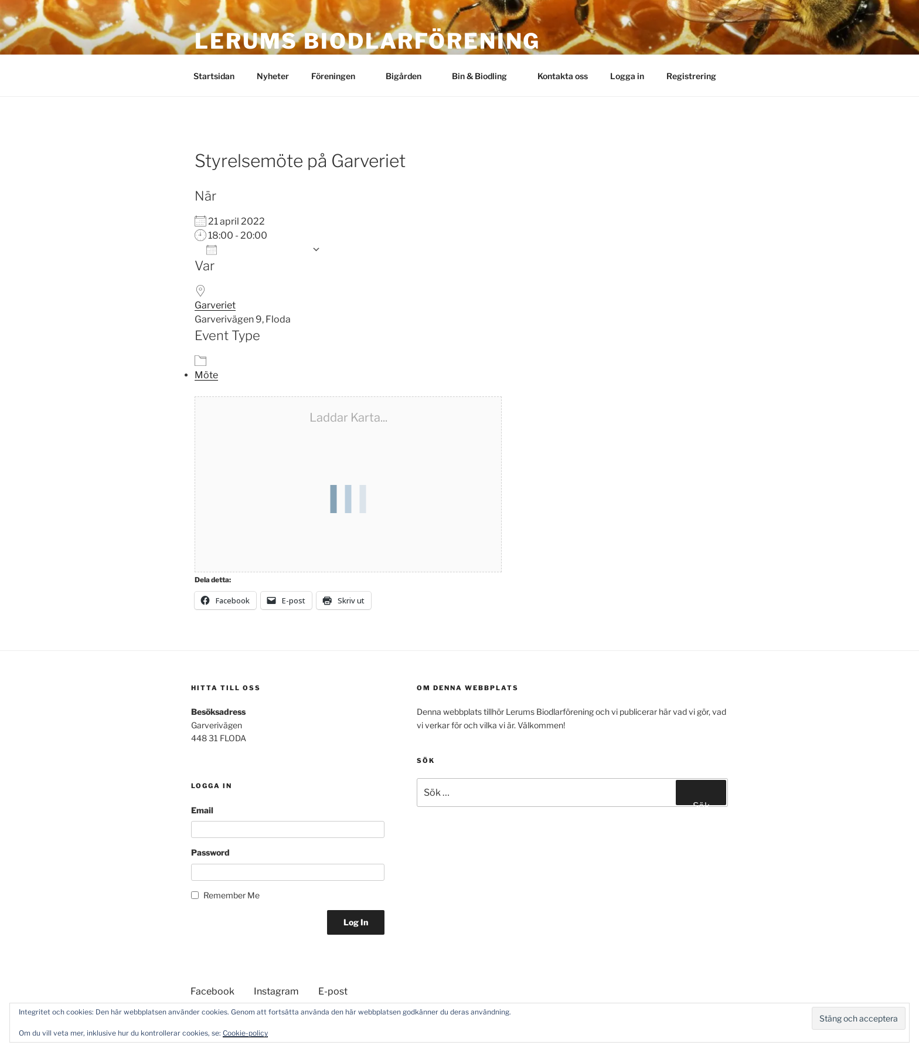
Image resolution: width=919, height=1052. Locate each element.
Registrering (691, 76)
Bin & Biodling (485, 76)
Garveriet (215, 305)
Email (202, 810)
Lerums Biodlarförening (367, 41)
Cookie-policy (245, 1033)
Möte (206, 375)
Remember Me (231, 895)
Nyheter (273, 76)
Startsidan (213, 76)
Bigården (409, 76)
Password (210, 852)
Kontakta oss (562, 76)
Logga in (627, 76)
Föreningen (338, 76)
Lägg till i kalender (256, 249)
